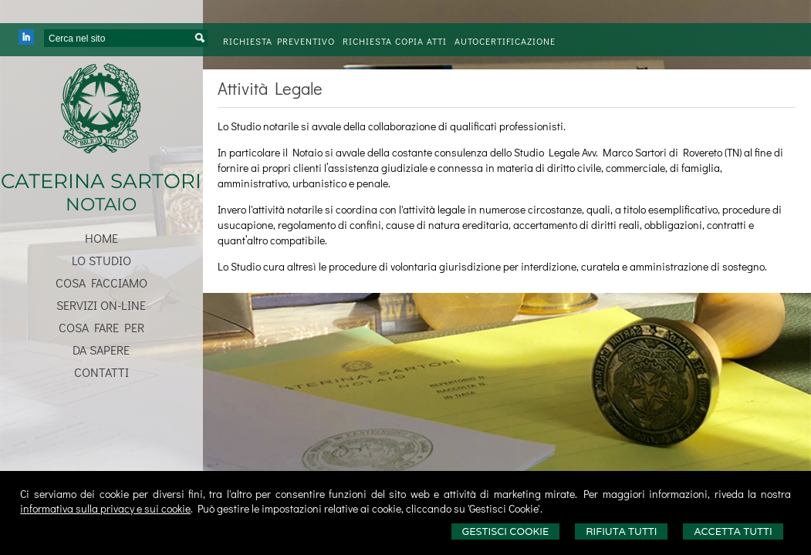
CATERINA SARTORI (101, 181)
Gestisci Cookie (505, 531)
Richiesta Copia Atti (395, 41)
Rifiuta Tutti (621, 531)
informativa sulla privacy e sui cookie (105, 508)
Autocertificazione (505, 41)
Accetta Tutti (733, 531)
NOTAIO (101, 204)
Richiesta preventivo (279, 41)
